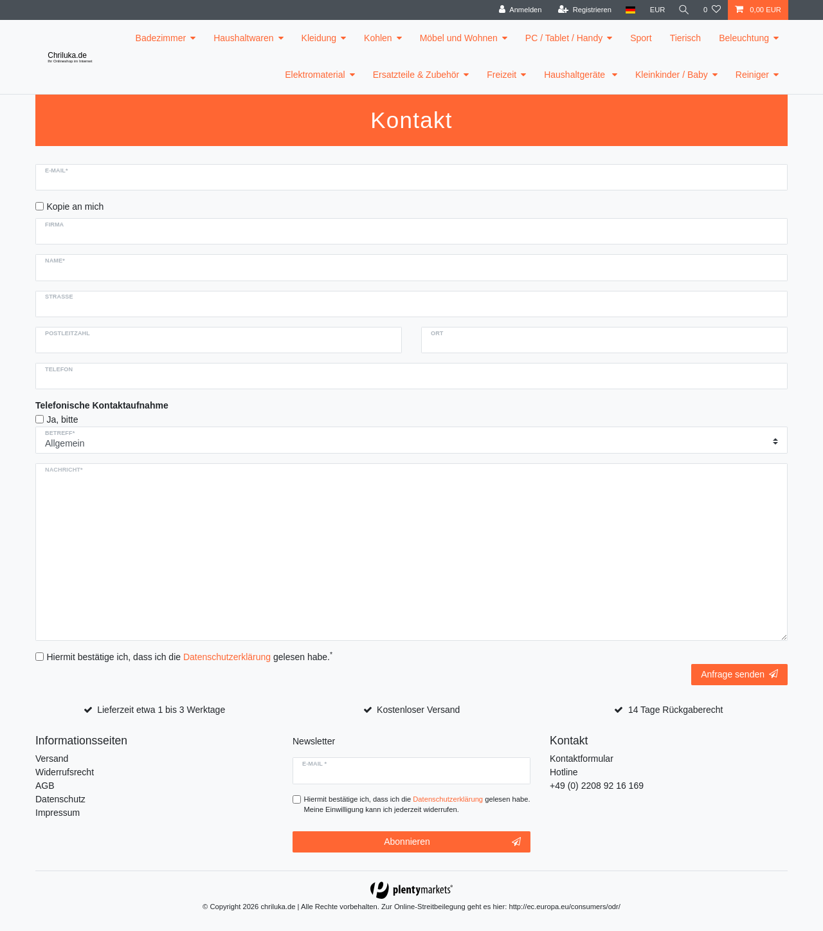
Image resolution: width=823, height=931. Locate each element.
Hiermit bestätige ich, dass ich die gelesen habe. (190, 656)
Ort (437, 333)
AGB (45, 785)
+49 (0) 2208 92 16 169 (597, 785)
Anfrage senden (739, 674)
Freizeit (501, 74)
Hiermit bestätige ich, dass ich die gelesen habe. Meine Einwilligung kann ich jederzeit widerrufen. (417, 804)
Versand (51, 758)
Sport (640, 38)
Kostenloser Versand (418, 710)
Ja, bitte (62, 419)
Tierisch (685, 38)
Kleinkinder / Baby (671, 74)
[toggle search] (683, 10)
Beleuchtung (744, 38)
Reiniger (752, 74)
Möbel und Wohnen (459, 38)
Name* (55, 260)
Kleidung (319, 38)
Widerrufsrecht (64, 772)
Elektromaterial (315, 74)
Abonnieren (452, 842)
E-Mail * (314, 763)
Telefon (59, 369)
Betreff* (60, 433)
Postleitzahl (67, 333)
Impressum (57, 812)
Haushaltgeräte (576, 74)
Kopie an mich (75, 206)
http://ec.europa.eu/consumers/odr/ (564, 906)
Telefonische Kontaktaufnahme (101, 405)
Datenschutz (60, 799)
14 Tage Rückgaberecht (675, 710)
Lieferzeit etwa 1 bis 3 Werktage (161, 710)
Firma (54, 224)
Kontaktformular (581, 758)
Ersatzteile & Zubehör (416, 74)
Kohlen (378, 38)
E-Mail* (56, 170)
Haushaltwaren (243, 38)
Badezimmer (161, 38)
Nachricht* (64, 469)
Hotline (564, 772)
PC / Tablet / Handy (563, 38)
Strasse (59, 296)
